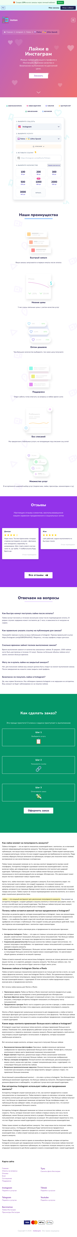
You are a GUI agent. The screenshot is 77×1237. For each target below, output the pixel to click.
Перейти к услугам (9, 1190)
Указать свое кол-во (52, 165)
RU (3, 8)
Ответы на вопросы (9, 1170)
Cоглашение (7, 1178)
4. (27, 165)
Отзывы (5, 1173)
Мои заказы (54, 8)
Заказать (38, 75)
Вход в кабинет (68, 8)
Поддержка (6, 1180)
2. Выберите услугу (24, 133)
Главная (5, 1168)
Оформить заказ (38, 810)
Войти (60, 2)
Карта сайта (8, 1161)
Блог (4, 1175)
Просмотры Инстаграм (11, 1212)
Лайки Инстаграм (9, 1209)
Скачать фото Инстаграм (50, 1171)
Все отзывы (38, 575)
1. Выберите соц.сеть (25, 121)
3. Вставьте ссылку (26, 152)
